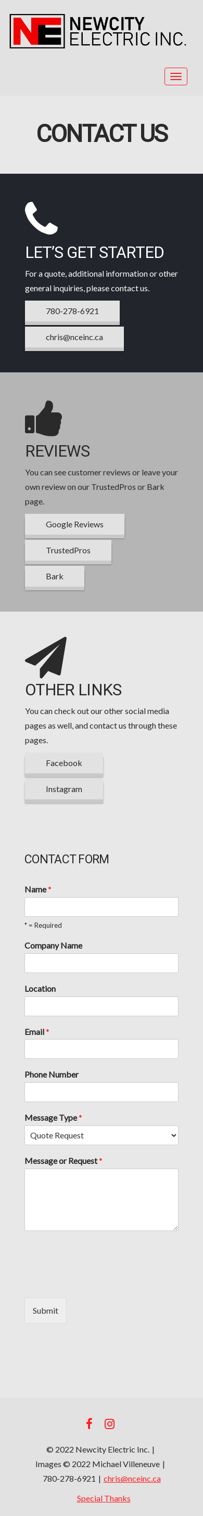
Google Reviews (75, 524)
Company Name (53, 945)
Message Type (53, 1117)
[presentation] (103, 1280)
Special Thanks (104, 1498)
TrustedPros (68, 550)
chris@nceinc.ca (74, 337)
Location (40, 988)
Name (38, 889)
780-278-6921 (72, 311)
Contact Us (101, 134)
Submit (45, 1310)
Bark (55, 576)
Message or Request (63, 1160)
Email (36, 1031)
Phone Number (51, 1074)
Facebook (64, 763)
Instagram (64, 789)
